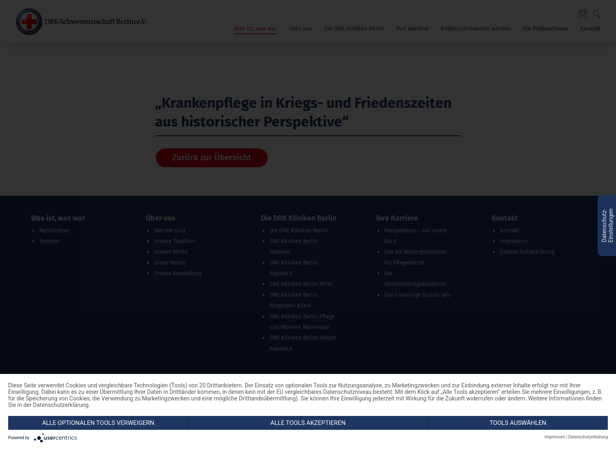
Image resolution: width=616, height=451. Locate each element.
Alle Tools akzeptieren (308, 423)
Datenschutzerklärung (588, 437)
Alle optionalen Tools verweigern (98, 423)
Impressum (555, 437)
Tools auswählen (518, 423)
